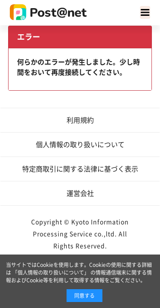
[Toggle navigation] (145, 12)
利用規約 (80, 120)
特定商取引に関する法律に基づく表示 (80, 169)
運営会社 (80, 193)
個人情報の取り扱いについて (80, 144)
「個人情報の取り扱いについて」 (50, 272)
